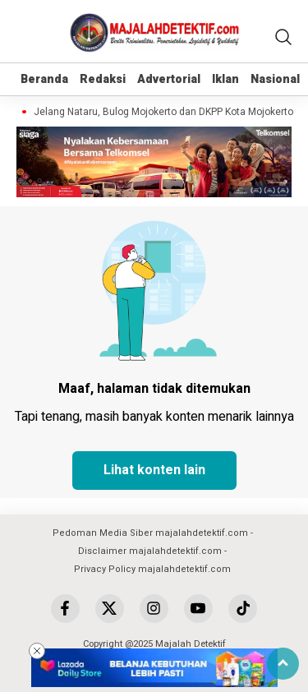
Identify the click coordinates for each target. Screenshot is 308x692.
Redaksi (103, 79)
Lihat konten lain (154, 470)
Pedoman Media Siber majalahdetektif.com (150, 533)
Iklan (225, 79)
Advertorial (168, 79)
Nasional (275, 79)
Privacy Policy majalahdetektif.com (152, 569)
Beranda (44, 79)
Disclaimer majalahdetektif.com (150, 551)
